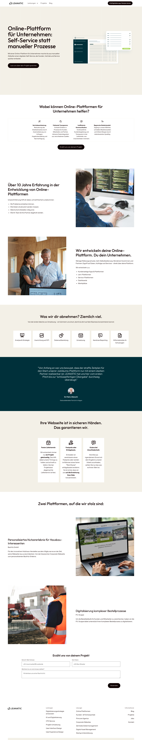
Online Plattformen (83, 711)
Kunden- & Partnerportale (85, 715)
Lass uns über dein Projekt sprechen (23, 66)
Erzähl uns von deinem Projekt (71, 147)
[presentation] (37, 685)
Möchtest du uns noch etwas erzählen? (33, 669)
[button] (32, 3)
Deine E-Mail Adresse (28, 660)
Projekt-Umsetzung (53, 725)
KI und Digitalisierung (54, 717)
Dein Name (75, 660)
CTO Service (50, 721)
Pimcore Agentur (82, 718)
